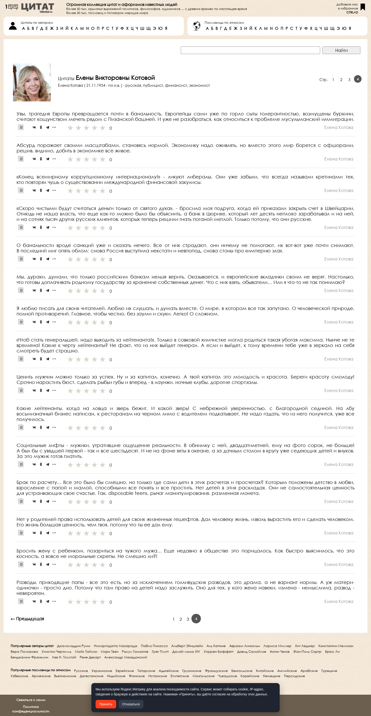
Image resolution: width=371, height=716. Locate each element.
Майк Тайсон (86, 651)
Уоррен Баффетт (219, 651)
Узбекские (19, 676)
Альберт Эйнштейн (187, 645)
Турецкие (329, 670)
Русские (81, 670)
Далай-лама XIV (186, 651)
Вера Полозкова (24, 651)
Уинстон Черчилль (56, 651)
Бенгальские (241, 670)
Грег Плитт (160, 651)
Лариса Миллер (277, 645)
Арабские (309, 670)
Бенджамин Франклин (29, 657)
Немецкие (271, 676)
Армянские (41, 676)
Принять (105, 704)
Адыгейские (169, 670)
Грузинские (191, 670)
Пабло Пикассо (154, 645)
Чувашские (227, 676)
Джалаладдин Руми (73, 645)
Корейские (250, 676)
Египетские (180, 676)
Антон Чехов (280, 651)
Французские (216, 670)
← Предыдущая (27, 618)
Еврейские (125, 670)
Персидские (294, 676)
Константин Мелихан (335, 645)
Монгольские (204, 676)
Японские (137, 676)
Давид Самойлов (251, 651)
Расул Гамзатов (135, 651)
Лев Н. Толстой (64, 657)
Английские (287, 670)
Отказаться (131, 704)
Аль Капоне (216, 645)
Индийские (116, 676)
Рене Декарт (90, 657)
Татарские (146, 670)
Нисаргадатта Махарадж (115, 645)
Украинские (102, 670)
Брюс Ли (332, 651)
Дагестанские (91, 676)
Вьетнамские (65, 676)
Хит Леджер (305, 645)
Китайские (265, 670)
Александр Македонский (125, 657)
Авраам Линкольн (244, 645)
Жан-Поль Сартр (307, 651)
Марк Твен (109, 651)
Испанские (157, 676)
